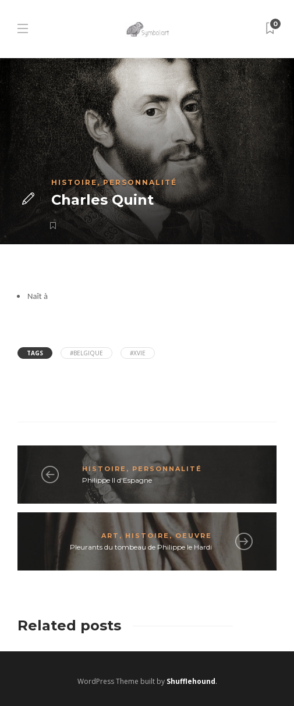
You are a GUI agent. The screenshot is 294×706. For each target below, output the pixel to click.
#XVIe (138, 353)
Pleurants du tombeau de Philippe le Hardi (141, 547)
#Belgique (86, 353)
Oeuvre (193, 536)
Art (110, 536)
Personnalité (140, 182)
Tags (35, 353)
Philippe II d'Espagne (117, 480)
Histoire (74, 182)
